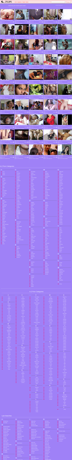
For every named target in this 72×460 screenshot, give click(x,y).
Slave (60, 163)
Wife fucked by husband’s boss (20, 50)
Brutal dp (5, 449)
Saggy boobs (47, 401)
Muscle (46, 169)
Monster (46, 163)
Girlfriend (62, 83)
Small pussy (47, 421)
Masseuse (47, 145)
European (18, 224)
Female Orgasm (34, 148)
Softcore (61, 169)
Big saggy (5, 444)
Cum (17, 179)
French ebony (19, 426)
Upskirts (61, 229)
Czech (18, 188)
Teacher (61, 201)
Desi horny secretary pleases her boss (21, 65)
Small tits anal (47, 422)
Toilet (65, 337)
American (46, 98)
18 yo (45, 23)
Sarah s (46, 404)
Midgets (46, 152)
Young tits (60, 411)
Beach (4, 181)
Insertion (32, 225)
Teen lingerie (47, 447)
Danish (18, 195)
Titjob (65, 334)
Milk (46, 155)
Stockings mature (48, 430)
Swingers (61, 194)
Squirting (61, 182)
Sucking (61, 190)
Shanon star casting (48, 409)
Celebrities (18, 151)
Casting (18, 148)
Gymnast (32, 195)
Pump (46, 227)
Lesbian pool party (34, 419)
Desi (6, 53)
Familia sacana (19, 417)
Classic (18, 158)
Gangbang (33, 174)
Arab (63, 23)
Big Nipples (7, 38)
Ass (59, 113)
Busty (4, 214)
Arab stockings (6, 413)
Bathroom (4, 177)
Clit (17, 160)
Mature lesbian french (35, 429)
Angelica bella (5, 410)
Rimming (46, 238)
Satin (60, 143)
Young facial (61, 410)
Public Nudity (47, 225)
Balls (3, 174)
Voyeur (61, 236)
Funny (32, 169)
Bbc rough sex (5, 426)
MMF (46, 158)
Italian (32, 228)
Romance (47, 240)
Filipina (32, 154)
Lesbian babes (33, 414)
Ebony (18, 217)
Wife (60, 249)
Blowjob (36, 23)
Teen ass (46, 440)
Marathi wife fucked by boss (62, 80)
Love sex (32, 423)
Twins (61, 222)
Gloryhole (32, 186)
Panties (46, 204)
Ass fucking (5, 161)
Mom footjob (33, 438)
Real (46, 232)
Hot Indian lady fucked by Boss (48, 20)
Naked (46, 173)
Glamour (32, 183)
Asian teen (5, 418)
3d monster (5, 393)
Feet (32, 146)
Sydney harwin (47, 433)
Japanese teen (33, 406)
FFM (32, 152)
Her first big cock (20, 455)
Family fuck (19, 419)
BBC (51, 98)
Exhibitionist (19, 226)
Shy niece (46, 412)
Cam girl (4, 454)
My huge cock (33, 444)
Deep (18, 198)
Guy (31, 194)
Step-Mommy (47, 160)
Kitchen (32, 241)
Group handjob (19, 438)
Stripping (61, 187)
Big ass (10, 38)
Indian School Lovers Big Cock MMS (35, 35)
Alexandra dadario (6, 397)
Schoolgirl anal (47, 406)
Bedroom (19, 128)
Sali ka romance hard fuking (48, 125)
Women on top (61, 397)
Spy (60, 179)
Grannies (32, 191)
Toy (60, 216)
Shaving (61, 152)
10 (60, 5)
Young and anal (61, 405)
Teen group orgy (48, 444)
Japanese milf (33, 403)
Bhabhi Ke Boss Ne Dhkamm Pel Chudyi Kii (7, 110)
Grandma (32, 188)
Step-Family (33, 145)
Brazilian (9, 329)
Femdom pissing (20, 422)
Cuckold (18, 178)
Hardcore (32, 202)
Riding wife (47, 394)
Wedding (61, 244)
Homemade (33, 211)
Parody (46, 209)
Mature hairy (33, 427)
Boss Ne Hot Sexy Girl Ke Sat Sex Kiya (21, 80)
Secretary (61, 146)
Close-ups (65, 113)
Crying (18, 176)
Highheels (32, 208)
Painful (51, 327)
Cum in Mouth (20, 98)
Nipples (46, 177)
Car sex (18, 145)
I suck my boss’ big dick (62, 125)
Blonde (60, 83)
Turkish (61, 219)
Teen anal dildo (47, 438)
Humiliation (33, 217)
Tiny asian (47, 453)
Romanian (47, 241)
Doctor (18, 204)
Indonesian (33, 224)
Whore (61, 247)
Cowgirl (50, 113)
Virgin (61, 234)
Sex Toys (61, 149)
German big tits (20, 433)
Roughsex (47, 243)
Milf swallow (33, 433)
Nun (46, 182)
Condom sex (19, 169)
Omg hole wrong (34, 457)
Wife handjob (61, 393)
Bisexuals (21, 23)
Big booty (5, 441)
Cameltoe (18, 143)
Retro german (47, 393)
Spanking (61, 175)
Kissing (32, 239)
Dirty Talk (8, 83)
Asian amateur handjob (7, 415)
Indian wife (33, 393)
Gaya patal (19, 432)
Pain (46, 200)
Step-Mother (47, 166)
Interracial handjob (34, 396)
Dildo (23, 328)
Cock (34, 38)
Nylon (46, 185)
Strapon (61, 185)
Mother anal (33, 439)
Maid (46, 142)
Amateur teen (5, 406)
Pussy (46, 228)
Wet (60, 246)
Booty (9, 326)
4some (4, 145)
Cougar (18, 170)
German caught (20, 435)
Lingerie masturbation (35, 420)
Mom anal (33, 435)
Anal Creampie (21, 113)
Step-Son (61, 172)
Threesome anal (48, 452)
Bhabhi (51, 53)
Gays (32, 177)
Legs (32, 254)
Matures (46, 148)
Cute (17, 187)
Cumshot (18, 184)
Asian (17, 23)
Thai (64, 331)
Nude (46, 179)
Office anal (33, 456)
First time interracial (20, 423)
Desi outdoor (19, 400)
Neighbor (46, 176)
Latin (32, 251)
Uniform (61, 227)
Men (46, 149)
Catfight (18, 149)
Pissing (46, 218)
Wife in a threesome (62, 394)
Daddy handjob (19, 393)
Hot (31, 214)
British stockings (6, 447)
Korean (32, 242)
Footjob (32, 161)
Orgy (51, 320)
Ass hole (4, 162)
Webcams (61, 243)
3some (17, 53)
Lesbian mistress (34, 417)
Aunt (47, 23)
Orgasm (46, 193)
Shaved (61, 151)
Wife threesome (61, 396)
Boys (3, 202)
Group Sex (33, 192)
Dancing (18, 194)
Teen (60, 204)
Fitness (51, 128)
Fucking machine (34, 167)
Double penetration (20, 406)
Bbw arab (5, 429)
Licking (37, 382)
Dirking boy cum (20, 402)
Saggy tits (46, 403)
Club (17, 163)
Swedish (61, 193)
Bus (9, 338)
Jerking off (33, 409)
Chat (17, 154)
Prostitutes (47, 224)
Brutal (51, 38)
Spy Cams (61, 181)
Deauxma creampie (20, 396)
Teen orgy (46, 450)
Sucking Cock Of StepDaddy (4, 80)
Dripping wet (19, 408)
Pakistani (46, 203)
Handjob (36, 326)
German (32, 179)
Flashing (32, 158)
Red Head (47, 235)
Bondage (4, 199)
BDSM (4, 180)
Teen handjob (47, 446)
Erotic (8, 53)
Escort (18, 223)
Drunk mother (19, 409)
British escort (5, 446)
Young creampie (62, 407)
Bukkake (4, 211)
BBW (3, 178)
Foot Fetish (33, 160)
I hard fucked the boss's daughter (34, 65)
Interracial (32, 227)
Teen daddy (47, 441)
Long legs (33, 422)
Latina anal (33, 413)
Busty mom (5, 450)
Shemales (61, 154)
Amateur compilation (6, 400)
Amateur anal (5, 398)
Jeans (32, 234)
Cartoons (18, 146)
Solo (60, 170)
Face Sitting (33, 142)
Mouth (46, 167)
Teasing (64, 328)
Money (46, 161)
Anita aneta (5, 412)
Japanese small (34, 404)
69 (16, 83)
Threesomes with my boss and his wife (21, 125)
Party (46, 210)
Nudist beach (33, 452)
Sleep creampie (47, 418)
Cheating (49, 68)
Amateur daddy (6, 401)
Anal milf (4, 407)
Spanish (61, 173)
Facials (32, 143)
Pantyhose (47, 206)
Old (45, 190)
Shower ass (47, 410)
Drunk (23, 337)
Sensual (61, 148)
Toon (60, 213)
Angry (34, 53)
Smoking (61, 167)
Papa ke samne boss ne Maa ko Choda (6, 65)
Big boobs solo (6, 440)
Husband (32, 218)
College (37, 38)
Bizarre (4, 193)
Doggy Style (7, 68)
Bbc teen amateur (6, 428)
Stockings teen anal (48, 431)
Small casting (47, 419)
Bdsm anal (5, 432)
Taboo (61, 198)
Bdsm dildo (5, 434)
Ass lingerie (5, 422)
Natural (46, 174)
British (4, 205)
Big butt (4, 443)
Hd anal (18, 452)
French (32, 164)
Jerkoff (32, 235)
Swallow (61, 191)
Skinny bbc (47, 415)
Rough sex (47, 396)
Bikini (18, 23)
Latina (32, 252)
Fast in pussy (19, 420)
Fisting (32, 157)
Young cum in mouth (62, 408)
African (4, 149)
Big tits (23, 38)
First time (32, 155)
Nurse (46, 183)
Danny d (18, 394)
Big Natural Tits (32, 23)
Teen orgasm (47, 449)
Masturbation (47, 146)
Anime (4, 155)
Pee (46, 212)
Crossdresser (19, 175)
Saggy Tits (61, 142)
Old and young (50, 317)
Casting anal (5, 457)
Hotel (37, 341)
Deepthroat (24, 98)
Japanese (32, 232)
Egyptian (18, 218)
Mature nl (32, 432)
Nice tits (32, 449)
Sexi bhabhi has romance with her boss (21, 20)
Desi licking (19, 399)
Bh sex (4, 438)
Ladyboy (32, 248)
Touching (64, 340)
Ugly (60, 226)
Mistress (46, 157)
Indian (21, 68)
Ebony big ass (19, 413)
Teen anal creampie (48, 437)
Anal (61, 23)
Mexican (46, 151)
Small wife (47, 424)
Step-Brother (9, 332)
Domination (23, 334)
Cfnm (18, 152)
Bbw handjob (5, 431)
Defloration (19, 201)
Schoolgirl (61, 145)
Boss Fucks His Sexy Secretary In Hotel (21, 35)
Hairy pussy (19, 446)
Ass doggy (5, 421)
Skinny (61, 160)
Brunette (4, 208)
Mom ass (32, 436)
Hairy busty (19, 443)
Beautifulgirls (3, 38)
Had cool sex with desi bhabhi (5, 35)
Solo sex (46, 428)
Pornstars (47, 219)
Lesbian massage (34, 416)
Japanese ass (33, 400)
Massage (46, 143)
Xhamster (12, 127)
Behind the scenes (6, 437)
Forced (32, 163)
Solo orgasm (47, 427)
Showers (61, 155)
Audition (4, 165)
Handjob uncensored (20, 449)
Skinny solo (47, 413)
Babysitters (6, 23)
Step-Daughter (19, 197)
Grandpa (32, 189)
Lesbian (32, 255)
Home (37, 335)
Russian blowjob (48, 397)
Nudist (46, 180)
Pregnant (46, 222)
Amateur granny (6, 404)
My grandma (33, 442)
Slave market (47, 416)
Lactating (32, 246)
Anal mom (5, 409)
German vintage (20, 436)
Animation (64, 53)
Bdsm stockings (6, 435)
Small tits (61, 166)
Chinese (18, 157)
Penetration (47, 213)
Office (51, 314)
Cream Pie (52, 83)
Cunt (17, 185)
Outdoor (46, 196)
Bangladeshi (5, 175)
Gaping (32, 176)
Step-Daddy (19, 192)
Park (46, 207)
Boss (38, 23)
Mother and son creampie (35, 441)
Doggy (23, 331)
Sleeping (61, 164)
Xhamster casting (62, 401)
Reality (46, 234)
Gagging (32, 173)
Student (61, 188)
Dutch (18, 213)
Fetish (32, 151)
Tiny (60, 207)
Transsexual (64, 343)
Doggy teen (19, 405)
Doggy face (19, 403)
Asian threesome (6, 419)
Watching (61, 240)
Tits (60, 210)
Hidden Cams (66, 83)
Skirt (60, 161)
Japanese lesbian (34, 401)
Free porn (19, 425)
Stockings (61, 184)
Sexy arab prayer (48, 407)
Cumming (18, 182)
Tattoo (61, 200)
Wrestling (61, 250)
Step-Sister (61, 158)
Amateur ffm (5, 403)
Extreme (18, 227)
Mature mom (33, 430)
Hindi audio (19, 458)
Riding (46, 237)
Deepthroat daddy (20, 397)
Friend (32, 166)
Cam (17, 142)
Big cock (4, 53)
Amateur (4, 23)
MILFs (46, 154)
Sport (60, 178)
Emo (17, 220)
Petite (46, 215)
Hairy (32, 199)
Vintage (61, 233)
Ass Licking (46, 38)
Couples (18, 172)
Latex (32, 249)
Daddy (6, 83)
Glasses (32, 185)
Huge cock (35, 98)
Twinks (64, 346)
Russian (46, 244)
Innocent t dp (33, 394)
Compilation (19, 167)
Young (61, 254)
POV (23, 68)
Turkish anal (47, 455)
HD (36, 329)
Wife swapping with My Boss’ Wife (34, 80)
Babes (19, 38)
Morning (46, 164)
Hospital (36, 338)
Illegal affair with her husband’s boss (49, 35)
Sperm (61, 176)
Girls (32, 182)
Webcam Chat (62, 241)
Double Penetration (20, 210)
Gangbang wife (19, 430)
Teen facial (47, 443)
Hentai (32, 205)
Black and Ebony (9, 320)
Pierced (46, 216)
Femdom (32, 149)
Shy (60, 157)
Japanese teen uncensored (36, 407)
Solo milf (46, 425)
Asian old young (6, 416)
